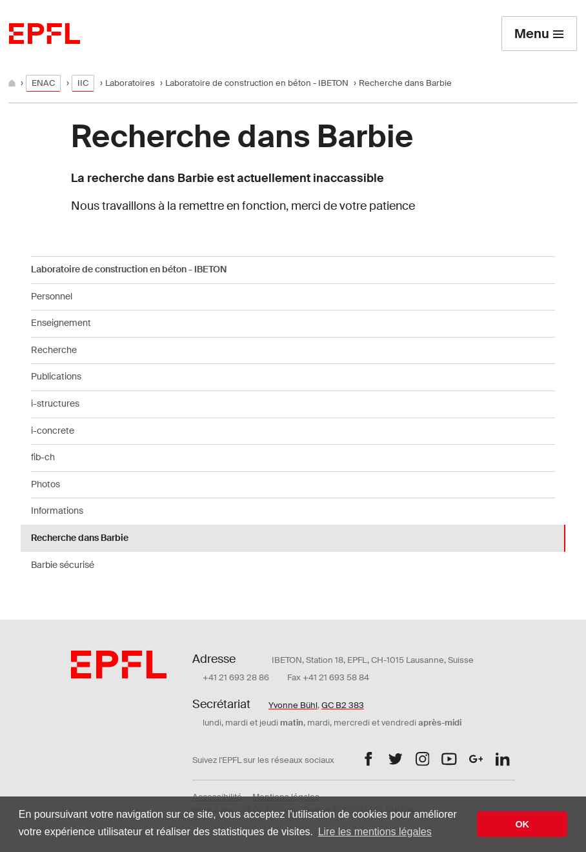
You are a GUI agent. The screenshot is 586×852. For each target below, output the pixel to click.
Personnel (51, 296)
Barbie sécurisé (62, 565)
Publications (56, 376)
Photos (45, 484)
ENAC (43, 82)
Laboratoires (130, 82)
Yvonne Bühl (293, 705)
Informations (57, 510)
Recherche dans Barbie (79, 537)
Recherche (54, 350)
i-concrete (52, 430)
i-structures (55, 403)
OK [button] (522, 824)
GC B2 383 (342, 705)
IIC (82, 82)
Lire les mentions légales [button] (375, 831)
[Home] (12, 82)
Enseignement (61, 323)
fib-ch (43, 457)
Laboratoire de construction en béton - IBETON (257, 82)
